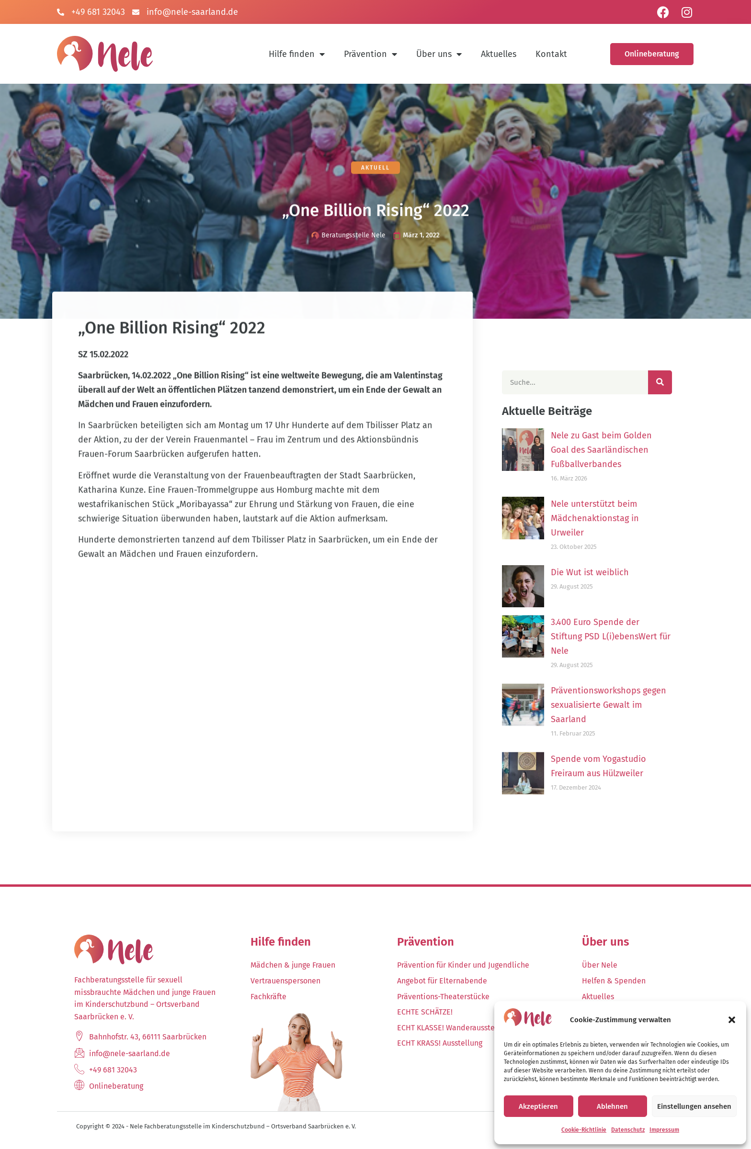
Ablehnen (612, 1106)
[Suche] (680, 382)
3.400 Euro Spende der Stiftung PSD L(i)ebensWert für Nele (631, 636)
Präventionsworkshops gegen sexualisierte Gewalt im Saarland (628, 705)
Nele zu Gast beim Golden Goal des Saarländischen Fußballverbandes (621, 449)
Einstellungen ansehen (694, 1106)
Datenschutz (628, 1130)
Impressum (664, 1130)
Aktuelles (498, 54)
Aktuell (375, 169)
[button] (732, 1020)
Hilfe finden (297, 54)
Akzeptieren (538, 1106)
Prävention (370, 54)
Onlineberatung (652, 53)
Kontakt (551, 54)
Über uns (439, 54)
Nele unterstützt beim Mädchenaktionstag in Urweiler (615, 518)
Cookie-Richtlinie (583, 1130)
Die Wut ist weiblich (610, 572)
